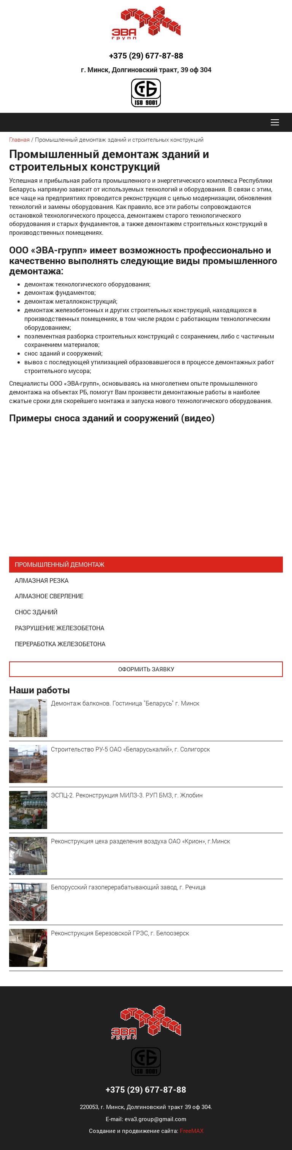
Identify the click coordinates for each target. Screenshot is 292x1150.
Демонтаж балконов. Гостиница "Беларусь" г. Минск (125, 703)
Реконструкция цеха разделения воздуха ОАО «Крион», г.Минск (140, 841)
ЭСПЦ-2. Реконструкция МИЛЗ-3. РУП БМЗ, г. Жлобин (127, 795)
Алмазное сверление (49, 596)
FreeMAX (191, 1130)
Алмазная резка (41, 580)
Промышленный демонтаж (60, 564)
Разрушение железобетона (59, 628)
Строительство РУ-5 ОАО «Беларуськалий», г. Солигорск (130, 749)
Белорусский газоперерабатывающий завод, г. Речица (128, 887)
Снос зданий (36, 612)
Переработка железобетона (60, 644)
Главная (19, 139)
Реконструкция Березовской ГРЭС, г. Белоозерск (120, 933)
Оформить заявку (146, 669)
